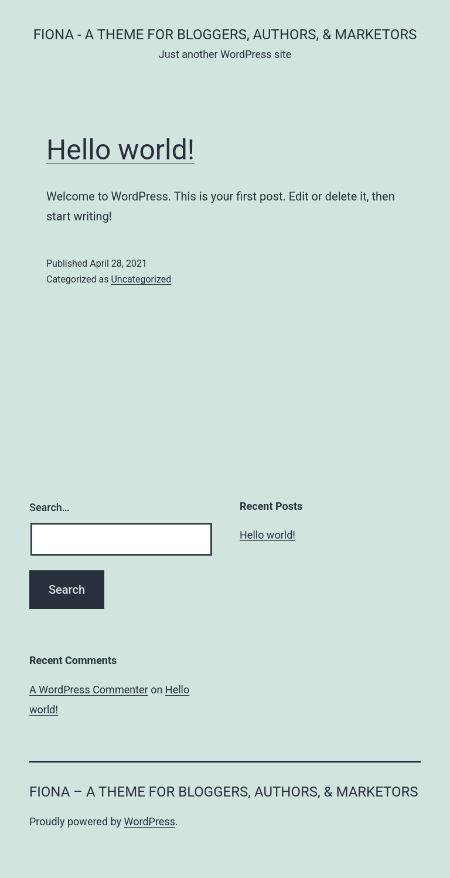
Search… (49, 507)
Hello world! (120, 149)
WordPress (149, 821)
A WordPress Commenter (88, 689)
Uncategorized (141, 279)
